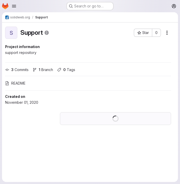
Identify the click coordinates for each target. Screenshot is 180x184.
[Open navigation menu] (14, 6)
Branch (43, 69)
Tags (66, 69)
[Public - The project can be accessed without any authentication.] (47, 33)
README (15, 83)
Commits (17, 69)
